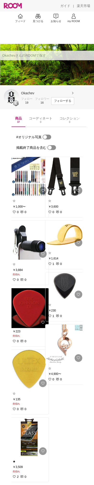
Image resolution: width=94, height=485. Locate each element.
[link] (29, 176)
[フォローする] (62, 101)
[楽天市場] (83, 6)
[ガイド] (65, 6)
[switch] (47, 137)
